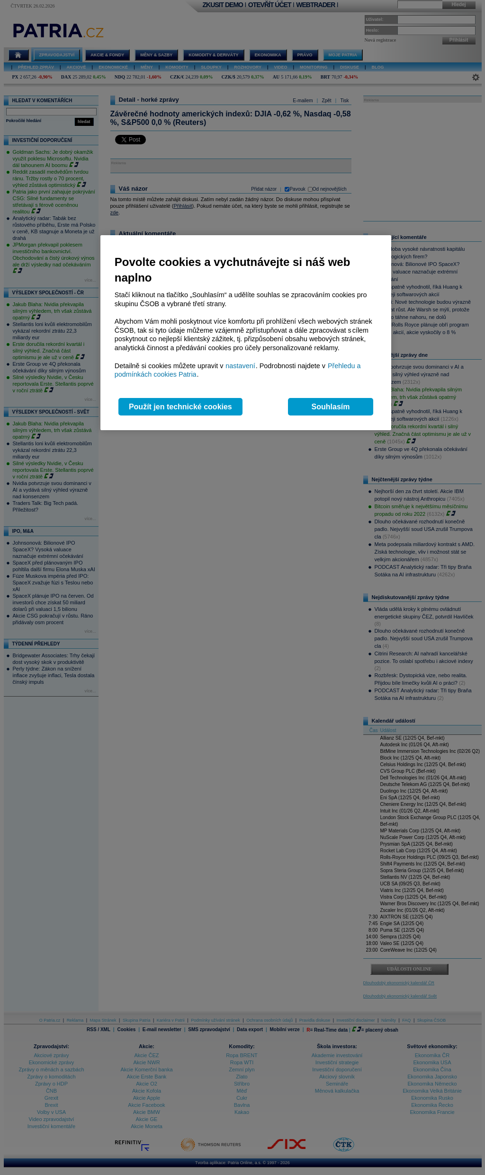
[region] (245, 333)
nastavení (240, 366)
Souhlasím (331, 407)
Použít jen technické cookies (180, 407)
